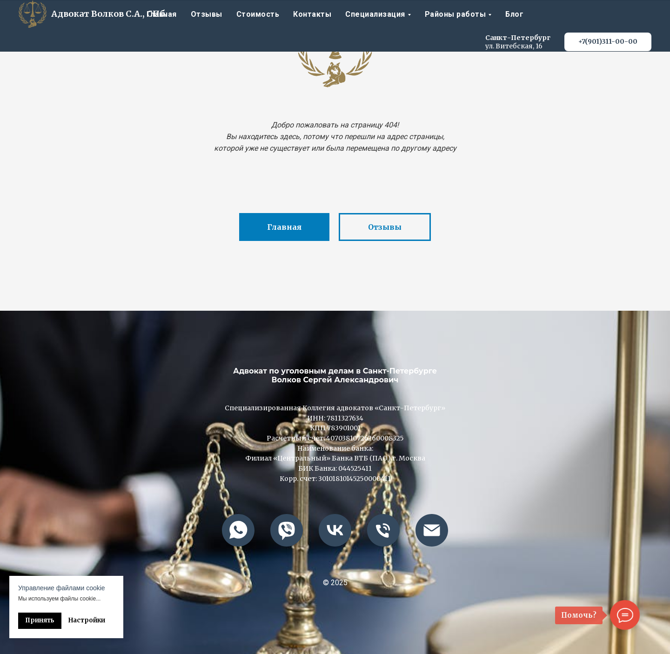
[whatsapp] (238, 530)
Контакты (312, 14)
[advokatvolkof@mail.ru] (431, 530)
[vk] (335, 530)
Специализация (375, 14)
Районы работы (455, 14)
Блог (514, 14)
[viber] (286, 530)
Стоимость (258, 14)
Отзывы (206, 14)
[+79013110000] (383, 530)
